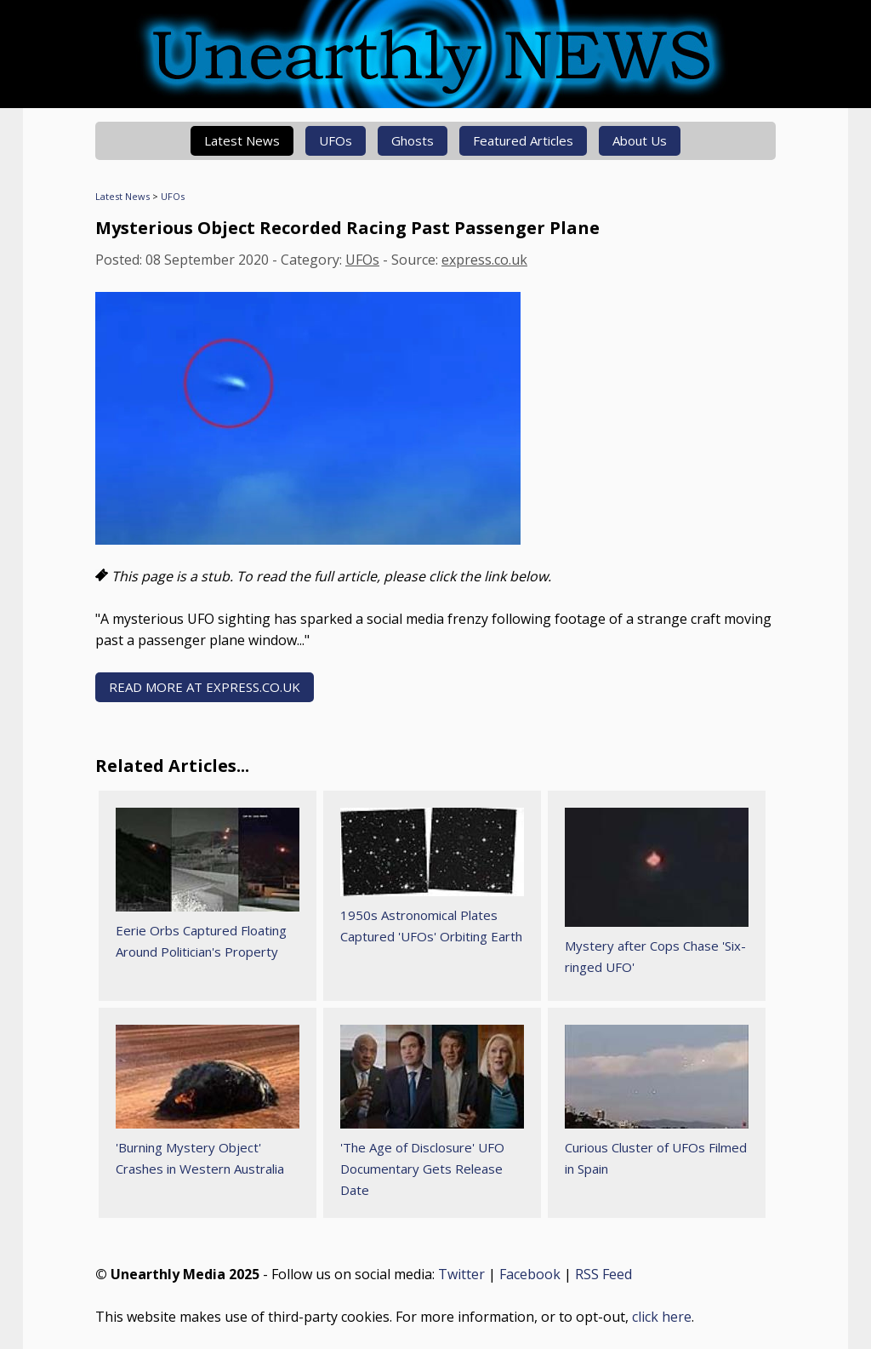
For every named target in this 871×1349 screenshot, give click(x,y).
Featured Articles (523, 140)
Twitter (461, 1274)
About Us (639, 140)
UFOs (335, 140)
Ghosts (412, 140)
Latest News (242, 140)
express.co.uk (484, 259)
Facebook (530, 1274)
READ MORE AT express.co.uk (204, 686)
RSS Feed (603, 1274)
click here (662, 1316)
